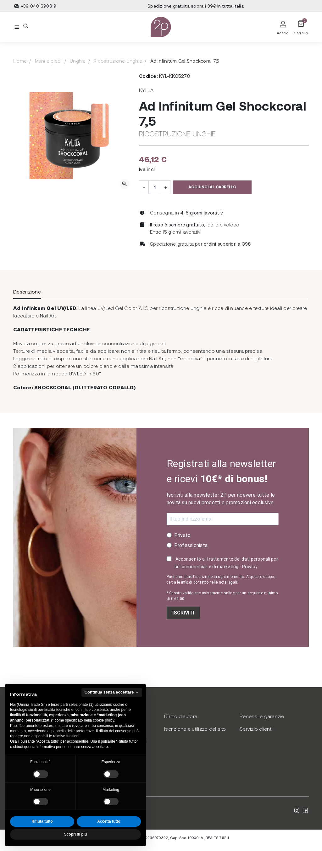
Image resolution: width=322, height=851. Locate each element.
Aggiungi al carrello (212, 186)
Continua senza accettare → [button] (112, 692)
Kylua (146, 90)
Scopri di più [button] (75, 834)
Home (20, 61)
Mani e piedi (48, 61)
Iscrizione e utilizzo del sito (195, 729)
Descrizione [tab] (27, 291)
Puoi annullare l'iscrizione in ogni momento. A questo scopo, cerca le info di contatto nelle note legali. (221, 579)
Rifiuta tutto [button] (42, 821)
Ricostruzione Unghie (118, 61)
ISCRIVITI (183, 613)
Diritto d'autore (180, 716)
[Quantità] (154, 187)
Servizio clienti (256, 729)
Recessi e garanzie (262, 716)
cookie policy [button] (103, 720)
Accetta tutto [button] (108, 821)
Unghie (78, 61)
